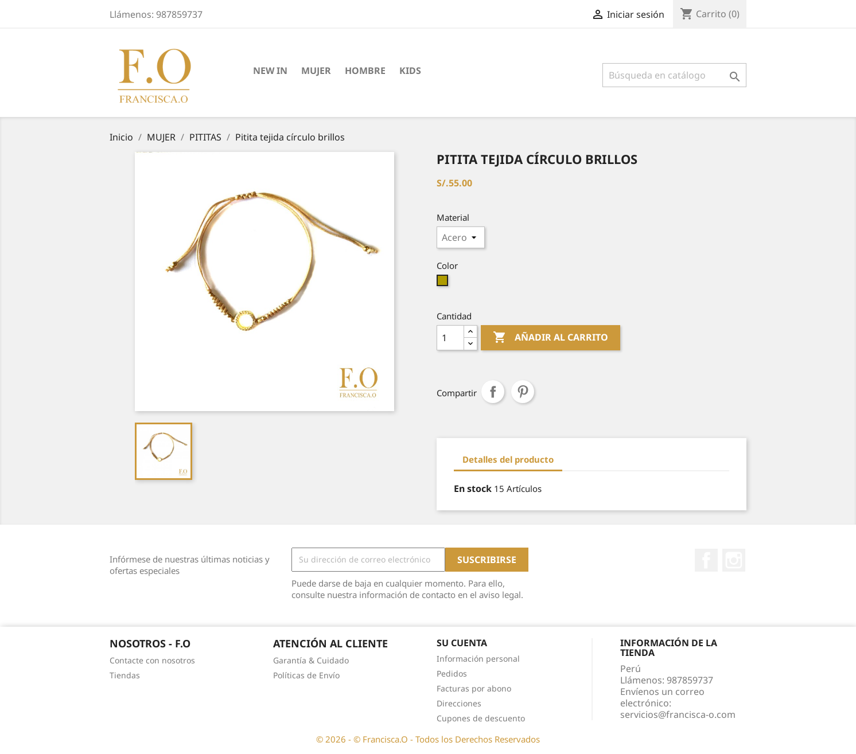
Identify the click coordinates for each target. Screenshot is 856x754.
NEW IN (270, 70)
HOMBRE (365, 70)
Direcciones (459, 703)
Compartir (492, 391)
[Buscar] (674, 75)
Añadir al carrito (550, 337)
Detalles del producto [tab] (508, 459)
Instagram (733, 560)
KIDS (410, 70)
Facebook (706, 560)
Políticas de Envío (306, 675)
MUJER (316, 70)
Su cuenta (462, 642)
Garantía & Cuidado (311, 660)
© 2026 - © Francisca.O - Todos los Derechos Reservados (428, 739)
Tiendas (125, 675)
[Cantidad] (450, 337)
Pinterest (522, 391)
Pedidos (452, 673)
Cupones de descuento (481, 718)
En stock (473, 488)
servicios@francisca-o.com (678, 714)
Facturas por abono (474, 688)
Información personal (478, 658)
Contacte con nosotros (152, 660)
